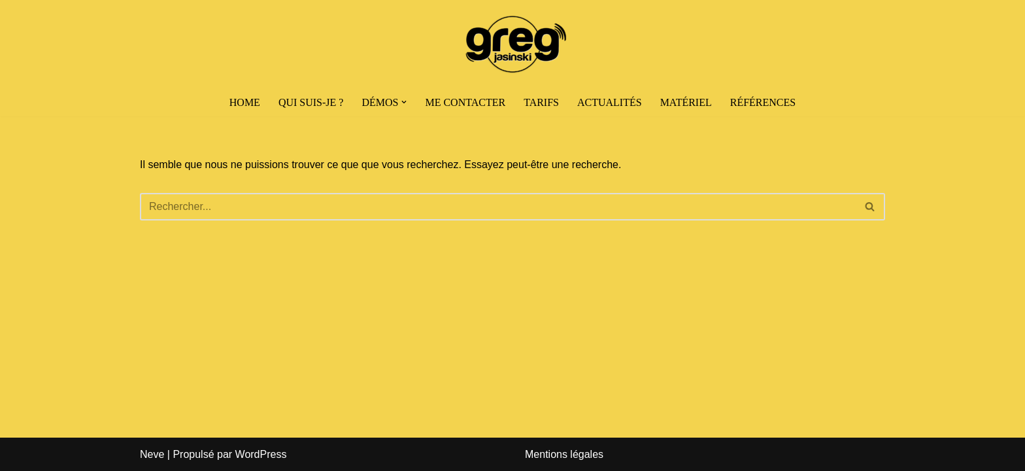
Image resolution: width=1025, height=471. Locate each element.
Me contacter (465, 102)
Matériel (686, 102)
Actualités (609, 102)
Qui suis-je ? (311, 102)
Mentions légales (564, 454)
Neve (152, 454)
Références (763, 102)
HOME (244, 102)
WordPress (261, 454)
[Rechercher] (498, 206)
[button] (404, 102)
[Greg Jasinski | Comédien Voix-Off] (512, 44)
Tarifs (541, 102)
